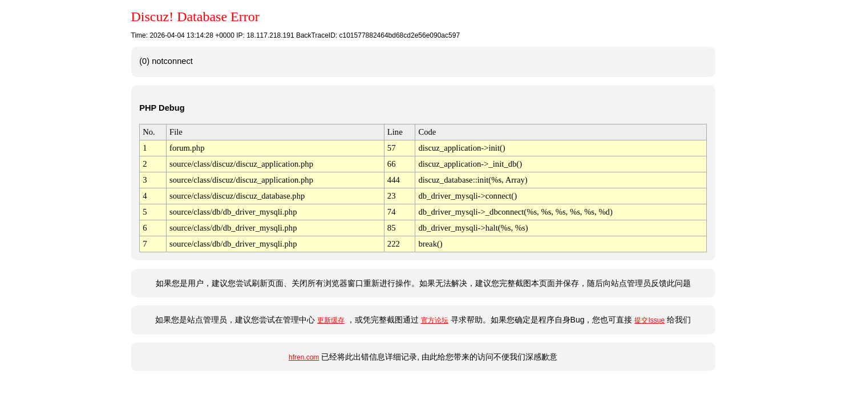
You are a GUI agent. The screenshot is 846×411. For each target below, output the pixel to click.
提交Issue (649, 320)
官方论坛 (434, 320)
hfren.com (304, 357)
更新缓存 (331, 320)
